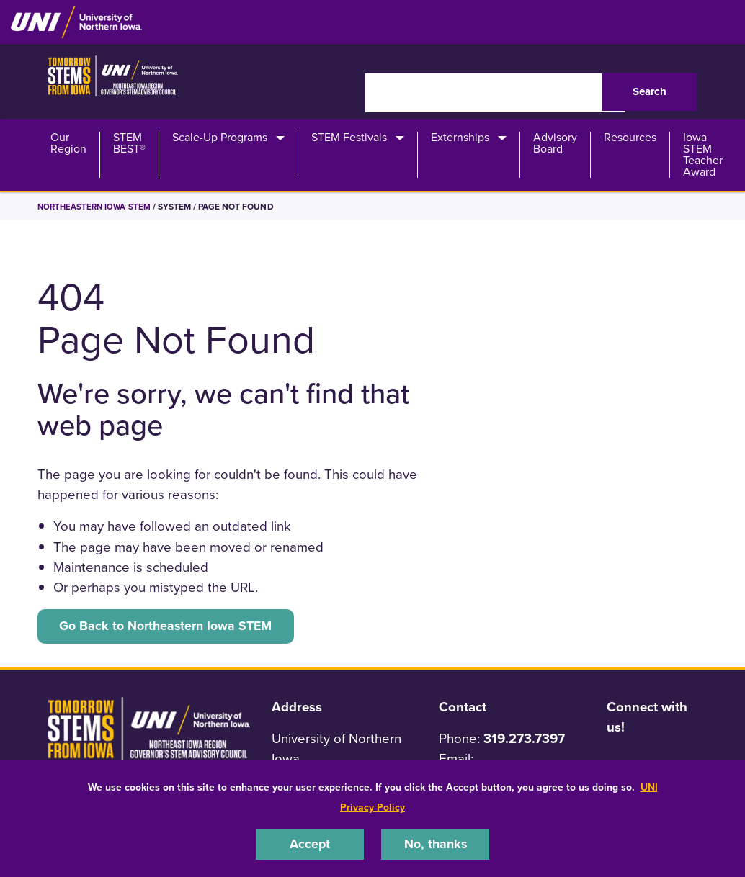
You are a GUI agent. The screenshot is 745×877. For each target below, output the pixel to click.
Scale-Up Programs (219, 137)
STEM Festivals (349, 137)
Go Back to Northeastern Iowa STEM (171, 626)
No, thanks (435, 844)
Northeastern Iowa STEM (96, 207)
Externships (460, 137)
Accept (310, 844)
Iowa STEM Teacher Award (703, 155)
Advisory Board (555, 143)
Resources (630, 137)
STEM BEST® (129, 143)
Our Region (68, 143)
